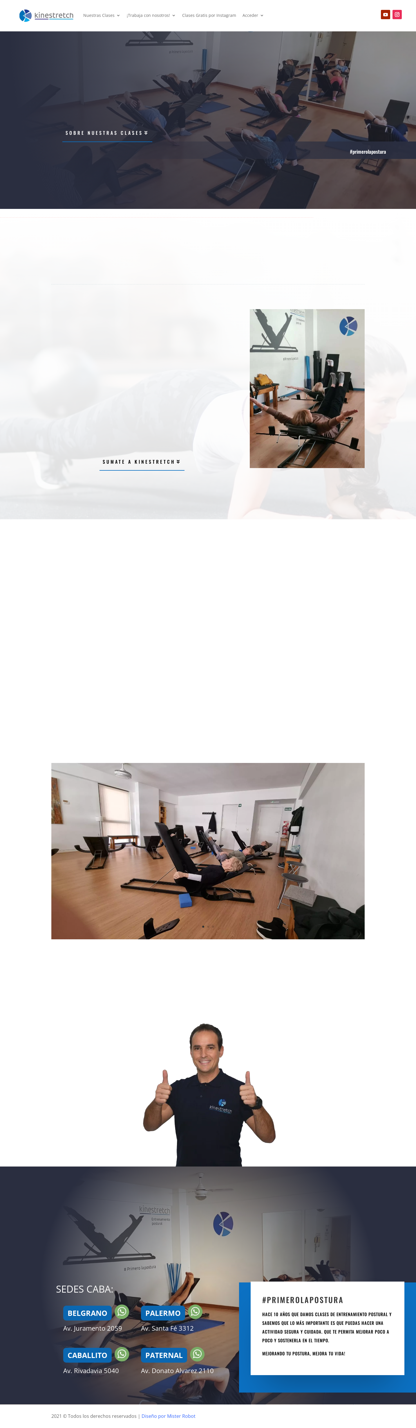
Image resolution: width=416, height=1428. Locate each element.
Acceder (250, 15)
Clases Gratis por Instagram (209, 15)
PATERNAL (164, 1355)
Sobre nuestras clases (104, 132)
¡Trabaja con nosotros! (148, 15)
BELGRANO (87, 1313)
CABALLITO (87, 1355)
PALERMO (163, 1313)
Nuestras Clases (99, 15)
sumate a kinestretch (139, 461)
